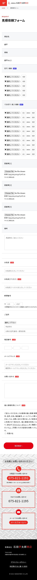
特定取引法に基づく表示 (18, 566)
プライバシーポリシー (20, 424)
